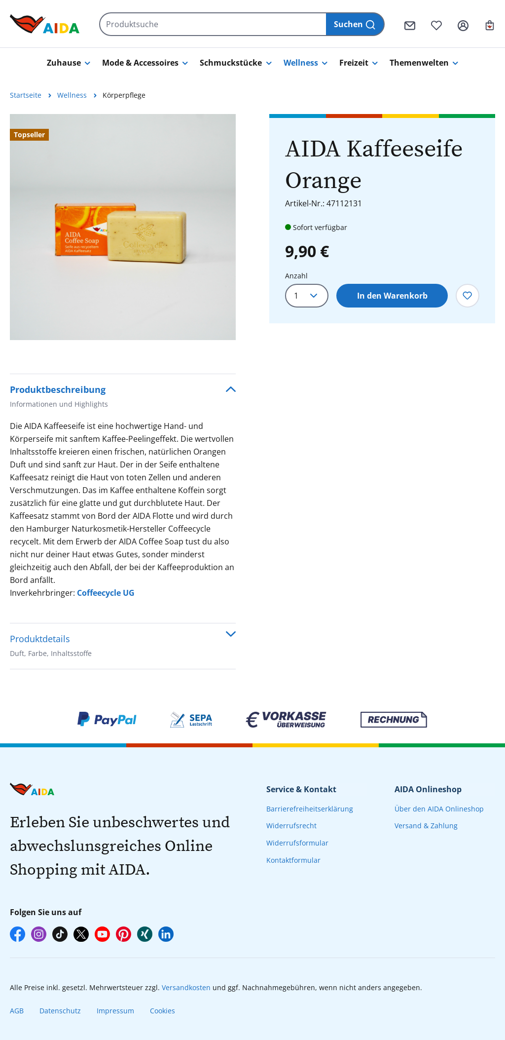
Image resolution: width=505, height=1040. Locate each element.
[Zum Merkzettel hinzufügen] (467, 296)
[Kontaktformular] (410, 24)
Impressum (115, 1010)
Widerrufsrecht (291, 825)
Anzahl (296, 275)
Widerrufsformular (297, 842)
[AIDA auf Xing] (144, 934)
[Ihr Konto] (463, 24)
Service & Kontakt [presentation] (301, 789)
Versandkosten (186, 987)
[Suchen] (355, 24)
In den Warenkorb (392, 295)
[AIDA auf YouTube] (102, 934)
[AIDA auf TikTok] (60, 934)
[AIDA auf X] (81, 934)
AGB (17, 1010)
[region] (123, 227)
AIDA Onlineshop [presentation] (428, 789)
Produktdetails (51, 647)
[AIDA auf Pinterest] (123, 934)
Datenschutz (60, 1010)
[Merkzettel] (436, 24)
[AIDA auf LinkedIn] (166, 934)
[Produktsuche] (213, 24)
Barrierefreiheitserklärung (309, 808)
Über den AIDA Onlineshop (439, 808)
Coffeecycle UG (106, 592)
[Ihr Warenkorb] (489, 24)
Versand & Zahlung (426, 825)
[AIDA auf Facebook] (17, 934)
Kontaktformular (293, 860)
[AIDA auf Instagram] (38, 934)
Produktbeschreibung (59, 398)
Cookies (162, 1010)
